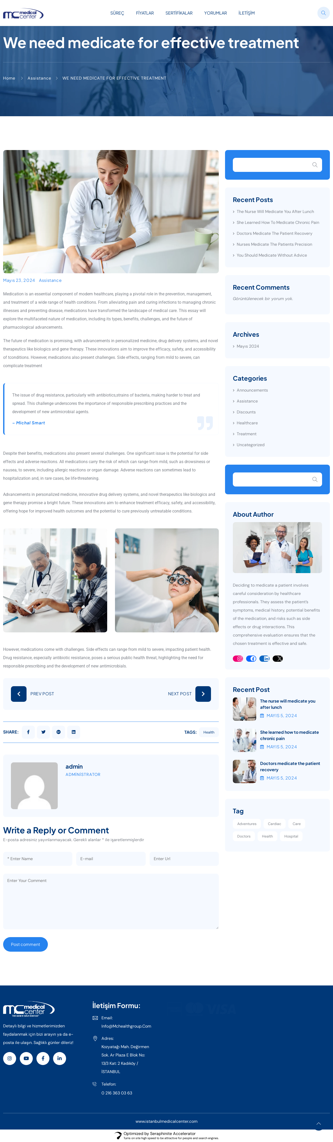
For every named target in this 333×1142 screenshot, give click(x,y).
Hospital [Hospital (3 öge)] (291, 836)
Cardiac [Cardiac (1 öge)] (274, 823)
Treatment (247, 434)
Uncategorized (251, 444)
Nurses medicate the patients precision (274, 244)
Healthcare (247, 423)
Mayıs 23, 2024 (19, 280)
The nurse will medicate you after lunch (275, 211)
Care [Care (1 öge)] (297, 823)
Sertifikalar (179, 13)
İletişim (247, 13)
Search (315, 479)
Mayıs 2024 (248, 346)
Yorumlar (215, 13)
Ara (315, 165)
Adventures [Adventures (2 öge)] (247, 823)
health (208, 732)
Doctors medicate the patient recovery (274, 233)
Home (9, 78)
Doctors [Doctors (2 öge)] (244, 836)
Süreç (117, 13)
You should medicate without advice (272, 255)
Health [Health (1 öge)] (267, 836)
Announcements (252, 390)
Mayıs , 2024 (278, 715)
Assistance (39, 78)
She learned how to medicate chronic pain (278, 222)
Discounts (246, 412)
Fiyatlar (145, 13)
